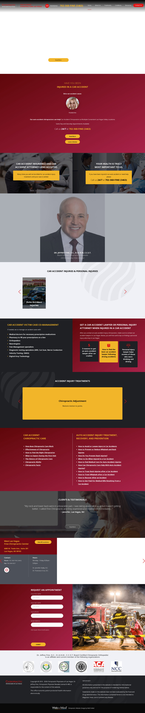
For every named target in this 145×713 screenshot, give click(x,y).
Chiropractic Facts (32, 465)
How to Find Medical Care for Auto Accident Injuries (99, 462)
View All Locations (43, 542)
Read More (58, 60)
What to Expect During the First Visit (40, 456)
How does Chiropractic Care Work (39, 446)
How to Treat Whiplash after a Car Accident (96, 474)
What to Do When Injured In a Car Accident (96, 459)
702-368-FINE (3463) (71, 5)
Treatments (107, 5)
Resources (128, 5)
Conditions (118, 5)
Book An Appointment (87, 60)
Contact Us (138, 5)
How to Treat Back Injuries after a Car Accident (98, 471)
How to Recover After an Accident (92, 478)
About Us (98, 5)
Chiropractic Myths (33, 462)
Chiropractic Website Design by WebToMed (81, 708)
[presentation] (45, 635)
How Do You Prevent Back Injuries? (92, 456)
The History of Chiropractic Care (38, 459)
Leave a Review (72, 142)
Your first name (36, 593)
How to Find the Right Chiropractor (40, 452)
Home (89, 5)
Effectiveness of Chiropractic (37, 449)
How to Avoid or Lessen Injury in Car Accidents (97, 446)
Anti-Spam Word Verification (40, 630)
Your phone (35, 612)
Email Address (35, 621)
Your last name (36, 603)
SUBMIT (38, 644)
